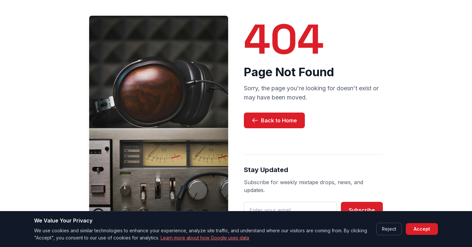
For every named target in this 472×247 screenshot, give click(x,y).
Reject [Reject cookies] (389, 229)
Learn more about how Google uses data (205, 237)
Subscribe (362, 210)
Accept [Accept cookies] (422, 229)
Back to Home (274, 120)
